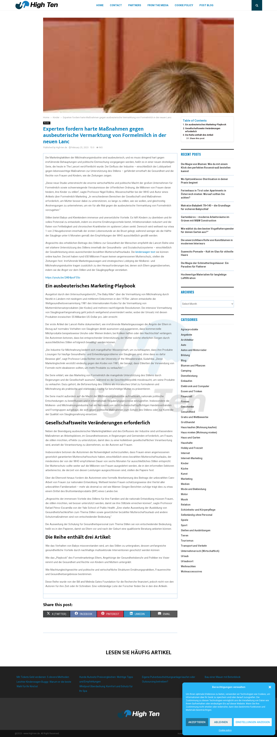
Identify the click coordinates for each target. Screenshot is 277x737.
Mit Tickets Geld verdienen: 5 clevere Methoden (43, 677)
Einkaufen (186, 381)
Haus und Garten (190, 437)
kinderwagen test (145, 252)
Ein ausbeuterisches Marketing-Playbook (205, 124)
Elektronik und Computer (195, 386)
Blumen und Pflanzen (193, 365)
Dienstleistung (189, 375)
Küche (184, 468)
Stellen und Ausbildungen (195, 530)
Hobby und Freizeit (192, 448)
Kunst (184, 473)
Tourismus (187, 540)
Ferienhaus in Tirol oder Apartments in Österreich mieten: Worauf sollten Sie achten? (203, 194)
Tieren (184, 535)
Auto (183, 345)
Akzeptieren (196, 722)
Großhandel (188, 422)
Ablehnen (221, 722)
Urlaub (184, 556)
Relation (185, 504)
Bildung (185, 355)
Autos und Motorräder (194, 350)
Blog (183, 360)
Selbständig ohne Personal (196, 514)
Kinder (46, 123)
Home (100, 5)
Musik (184, 499)
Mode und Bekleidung (193, 489)
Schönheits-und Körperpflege (198, 509)
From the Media (158, 5)
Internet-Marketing (191, 458)
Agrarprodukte (189, 329)
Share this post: (197, 138)
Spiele (184, 520)
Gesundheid (188, 411)
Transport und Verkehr (194, 545)
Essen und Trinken (191, 391)
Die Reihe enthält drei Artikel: (199, 135)
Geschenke (187, 406)
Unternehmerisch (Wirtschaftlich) (200, 551)
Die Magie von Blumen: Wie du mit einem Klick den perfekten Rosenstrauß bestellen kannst (206, 167)
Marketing (187, 478)
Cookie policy (225, 730)
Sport (184, 525)
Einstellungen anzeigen (253, 722)
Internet (185, 453)
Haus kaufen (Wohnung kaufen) (199, 427)
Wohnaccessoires (191, 571)
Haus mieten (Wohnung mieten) (199, 432)
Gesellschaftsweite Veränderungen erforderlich (202, 130)
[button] (270, 687)
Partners (134, 5)
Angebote (186, 334)
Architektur (187, 339)
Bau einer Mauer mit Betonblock (222, 677)
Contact (116, 5)
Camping (186, 370)
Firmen (185, 401)
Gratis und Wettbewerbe (194, 417)
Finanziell (186, 396)
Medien (185, 484)
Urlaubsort (187, 561)
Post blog (206, 5)
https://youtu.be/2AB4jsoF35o (62, 277)
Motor (184, 494)
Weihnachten (188, 566)
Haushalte (187, 442)
